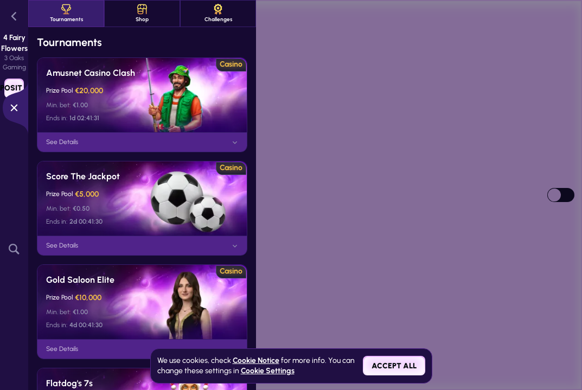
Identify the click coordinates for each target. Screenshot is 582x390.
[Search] (14, 249)
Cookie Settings (268, 371)
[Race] (14, 108)
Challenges (218, 13)
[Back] (14, 16)
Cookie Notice (256, 360)
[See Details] (235, 142)
